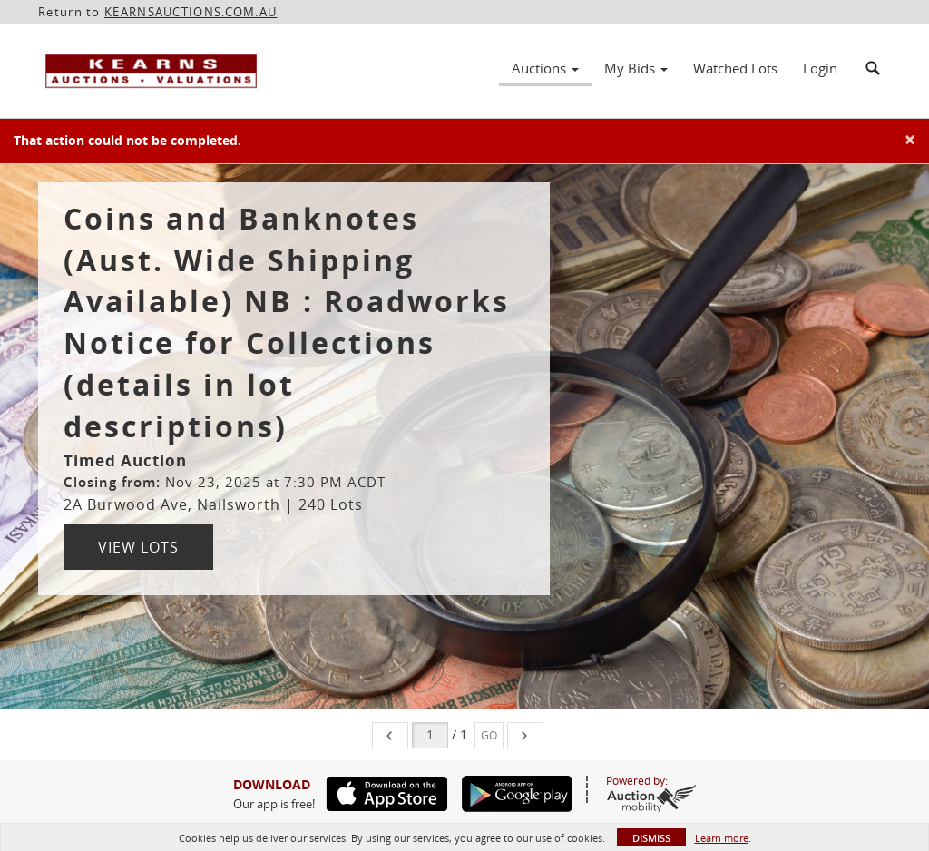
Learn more (721, 838)
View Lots (138, 547)
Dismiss (651, 838)
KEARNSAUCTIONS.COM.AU (190, 12)
